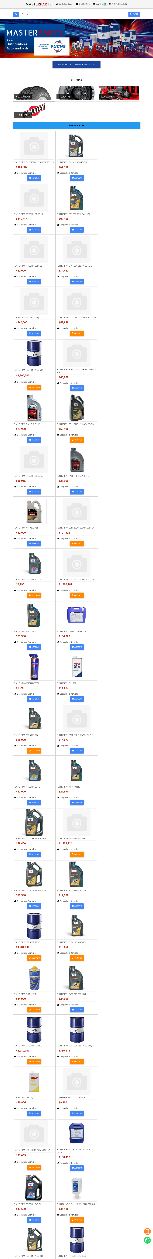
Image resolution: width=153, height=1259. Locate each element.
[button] (11, 38)
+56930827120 (24, 1189)
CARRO (99, 3)
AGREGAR (34, 178)
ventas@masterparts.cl (28, 1194)
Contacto (21, 1200)
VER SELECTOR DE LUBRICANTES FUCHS (76, 64)
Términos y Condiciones (27, 1224)
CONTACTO (83, 3)
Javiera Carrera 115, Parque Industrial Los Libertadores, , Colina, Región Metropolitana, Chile (32, 1216)
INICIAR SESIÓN (117, 3)
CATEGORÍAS (64, 3)
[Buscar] (73, 14)
